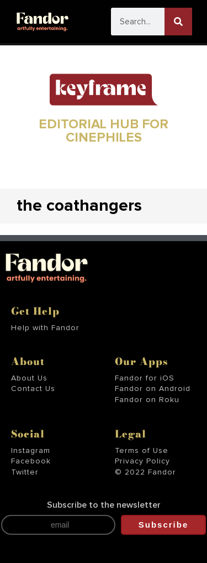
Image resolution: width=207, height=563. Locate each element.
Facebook (31, 461)
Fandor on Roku (147, 400)
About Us (29, 378)
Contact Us (33, 389)
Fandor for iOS (144, 378)
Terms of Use (141, 451)
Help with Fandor (45, 328)
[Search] (178, 21)
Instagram (30, 451)
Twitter (25, 472)
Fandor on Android (152, 389)
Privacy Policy (142, 461)
